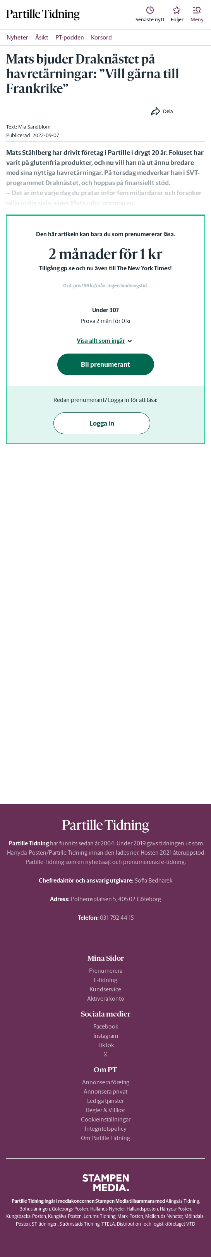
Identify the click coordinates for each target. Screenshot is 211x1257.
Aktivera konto (105, 998)
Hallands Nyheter (107, 1209)
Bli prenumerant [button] (105, 364)
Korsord (101, 37)
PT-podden (69, 37)
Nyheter (17, 37)
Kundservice (105, 989)
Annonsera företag (105, 1082)
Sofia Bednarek (153, 880)
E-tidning (105, 980)
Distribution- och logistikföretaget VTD (156, 1224)
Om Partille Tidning (105, 1138)
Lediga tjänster (105, 1100)
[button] (197, 14)
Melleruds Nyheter (163, 1216)
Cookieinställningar (105, 1119)
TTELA (108, 1224)
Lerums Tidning (99, 1216)
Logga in (101, 423)
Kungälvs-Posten (65, 1216)
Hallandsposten (142, 1209)
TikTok (106, 1045)
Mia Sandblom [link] (34, 127)
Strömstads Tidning (79, 1224)
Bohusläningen (34, 1209)
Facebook (105, 1026)
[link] (150, 14)
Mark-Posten (130, 1216)
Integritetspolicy (106, 1128)
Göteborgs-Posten (70, 1209)
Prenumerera (105, 970)
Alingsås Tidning (182, 1201)
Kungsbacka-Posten (26, 1216)
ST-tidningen (45, 1224)
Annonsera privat (105, 1091)
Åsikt (41, 37)
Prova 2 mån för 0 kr (106, 321)
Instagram (105, 1035)
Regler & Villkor (105, 1110)
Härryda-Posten (175, 1209)
